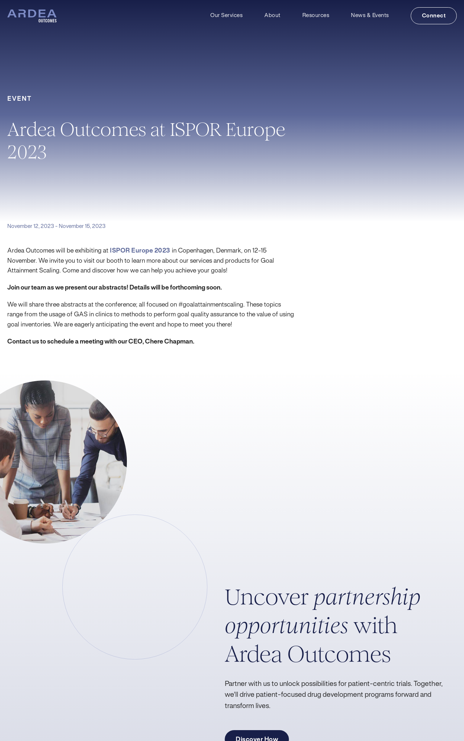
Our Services (226, 15)
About (272, 15)
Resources (316, 15)
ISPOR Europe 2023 (140, 251)
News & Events (370, 15)
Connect (434, 15)
